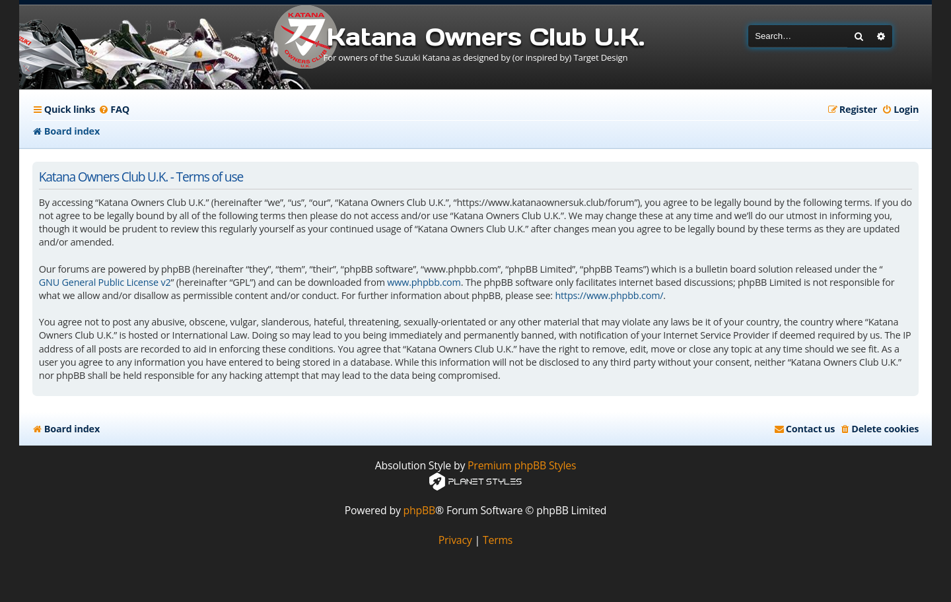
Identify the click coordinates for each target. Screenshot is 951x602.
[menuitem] (113, 109)
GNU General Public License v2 (105, 282)
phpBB (420, 511)
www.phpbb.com (423, 282)
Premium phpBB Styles (522, 466)
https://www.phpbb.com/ (609, 295)
